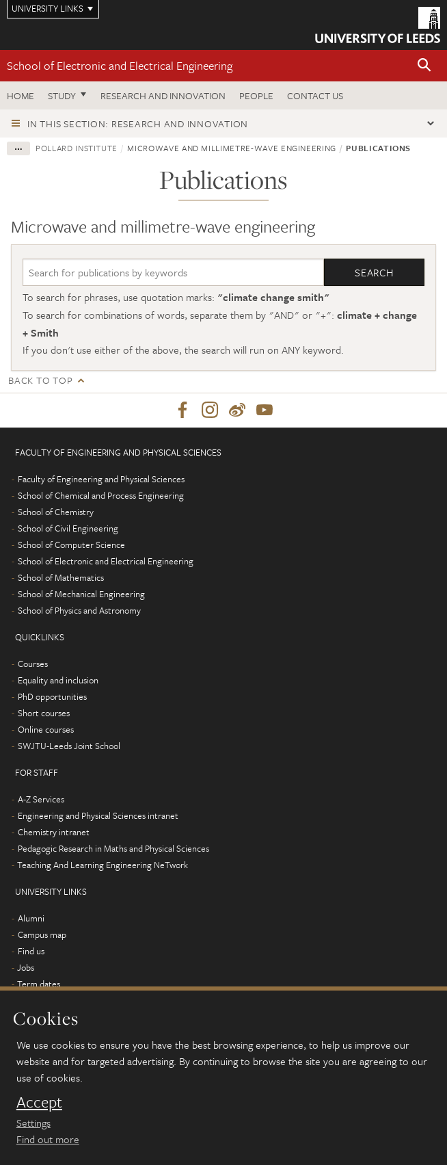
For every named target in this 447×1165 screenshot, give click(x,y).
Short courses (44, 713)
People (256, 95)
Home (20, 95)
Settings (33, 1122)
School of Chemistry (56, 512)
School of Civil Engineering (68, 528)
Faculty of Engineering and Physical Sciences (101, 479)
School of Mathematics (61, 577)
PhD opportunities (52, 696)
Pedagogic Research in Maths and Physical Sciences (113, 848)
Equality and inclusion (58, 680)
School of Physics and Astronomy (79, 610)
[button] (424, 66)
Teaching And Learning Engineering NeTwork (102, 865)
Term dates (38, 984)
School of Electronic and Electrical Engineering (119, 65)
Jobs (25, 967)
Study (62, 95)
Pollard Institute (77, 148)
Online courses (46, 729)
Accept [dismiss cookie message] (39, 1102)
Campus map (42, 934)
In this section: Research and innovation (137, 123)
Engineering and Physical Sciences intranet (98, 815)
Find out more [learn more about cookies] (47, 1139)
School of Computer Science (71, 544)
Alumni (31, 918)
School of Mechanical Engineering (81, 594)
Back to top (40, 380)
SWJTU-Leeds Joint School (69, 745)
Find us (31, 951)
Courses (33, 663)
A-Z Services (41, 799)
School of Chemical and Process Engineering (101, 495)
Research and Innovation (163, 95)
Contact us (315, 95)
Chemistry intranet (54, 832)
